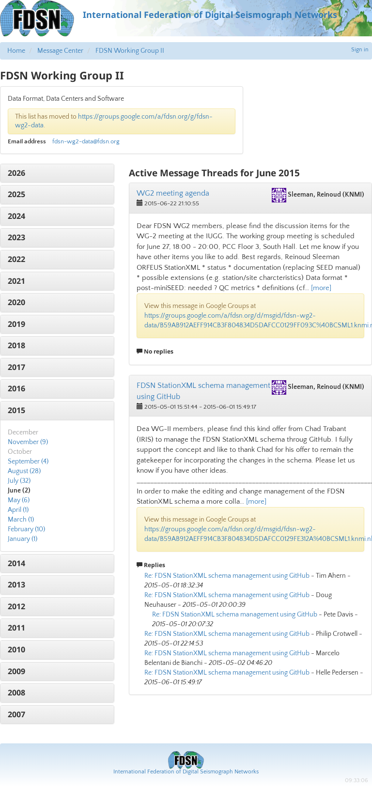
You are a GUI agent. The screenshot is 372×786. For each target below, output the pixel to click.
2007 (16, 714)
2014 (16, 563)
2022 (16, 259)
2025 (16, 194)
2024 (16, 216)
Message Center (60, 51)
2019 (16, 324)
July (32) (19, 481)
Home (16, 51)
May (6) (19, 500)
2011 (16, 627)
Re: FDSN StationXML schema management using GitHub (227, 576)
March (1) (21, 520)
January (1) (22, 539)
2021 (16, 281)
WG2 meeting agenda (173, 193)
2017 (16, 367)
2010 (16, 649)
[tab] (57, 173)
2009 (16, 671)
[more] (321, 288)
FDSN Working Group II (129, 51)
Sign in (360, 49)
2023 (16, 237)
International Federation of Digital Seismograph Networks (186, 772)
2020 (16, 302)
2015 (16, 410)
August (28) (24, 471)
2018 (16, 345)
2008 (16, 692)
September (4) (28, 461)
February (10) (26, 529)
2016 (16, 388)
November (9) (28, 442)
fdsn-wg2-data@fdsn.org (86, 141)
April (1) (18, 510)
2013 (16, 584)
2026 (16, 173)
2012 (16, 606)
